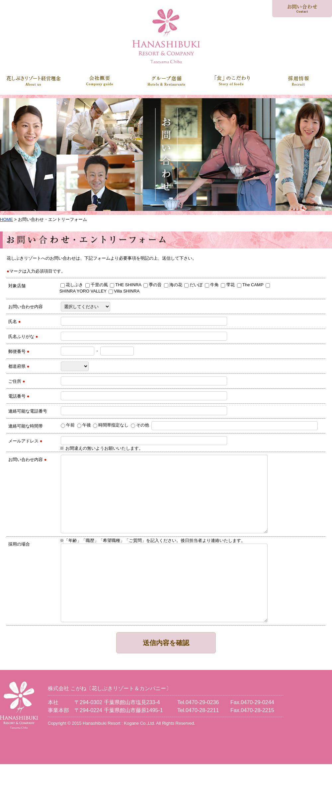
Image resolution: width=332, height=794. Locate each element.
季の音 (152, 284)
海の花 (173, 284)
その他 (140, 425)
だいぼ (193, 284)
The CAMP (250, 284)
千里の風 (96, 284)
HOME (6, 219)
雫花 (228, 284)
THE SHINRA (125, 284)
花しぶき (71, 284)
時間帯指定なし (110, 425)
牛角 (212, 284)
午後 (84, 425)
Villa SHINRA (124, 291)
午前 (68, 425)
